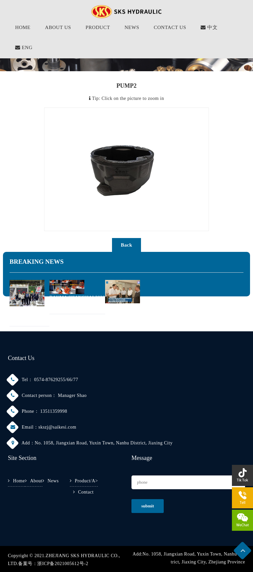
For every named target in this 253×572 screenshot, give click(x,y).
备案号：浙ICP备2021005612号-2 (53, 563)
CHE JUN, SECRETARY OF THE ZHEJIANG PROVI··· (161, 306)
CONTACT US (170, 27)
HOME (23, 27)
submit (147, 505)
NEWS (132, 27)
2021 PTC (20, 309)
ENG (24, 47)
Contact (86, 492)
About (36, 480)
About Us (58, 27)
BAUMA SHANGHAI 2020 (77, 297)
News (53, 480)
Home (19, 480)
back (126, 245)
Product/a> (86, 480)
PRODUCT (98, 27)
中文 (209, 27)
